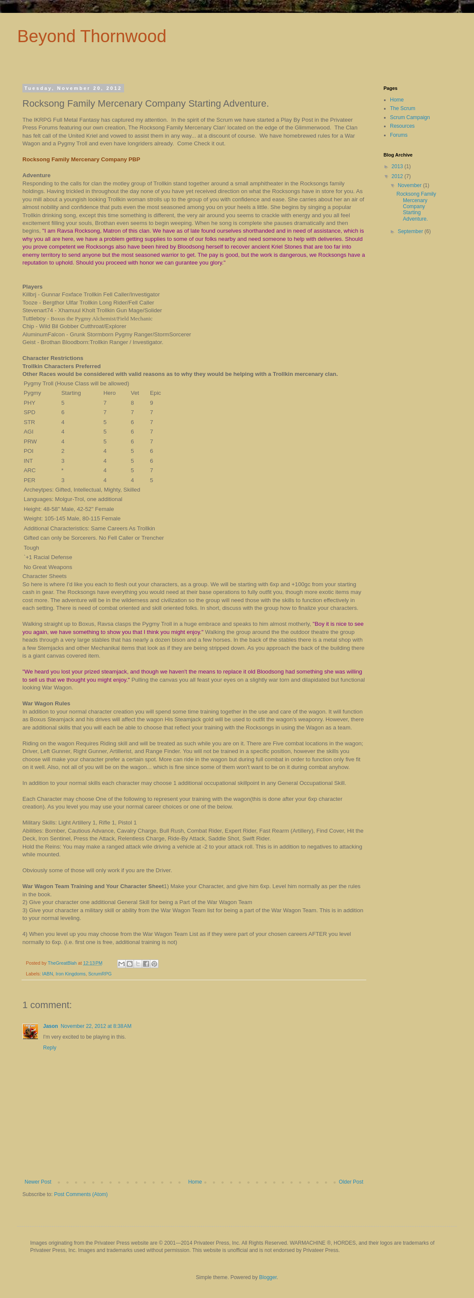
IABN (47, 973)
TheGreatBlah (63, 963)
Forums (399, 135)
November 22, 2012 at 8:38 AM (96, 1026)
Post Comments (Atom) (81, 1194)
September (411, 231)
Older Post (351, 1182)
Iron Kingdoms (71, 973)
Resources (402, 126)
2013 (398, 166)
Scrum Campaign (410, 117)
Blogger (268, 1277)
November (410, 185)
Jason (50, 1026)
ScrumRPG (100, 973)
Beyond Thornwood (91, 36)
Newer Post (38, 1182)
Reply (49, 1048)
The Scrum (402, 108)
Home (195, 1182)
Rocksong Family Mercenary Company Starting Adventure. (416, 206)
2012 (398, 176)
